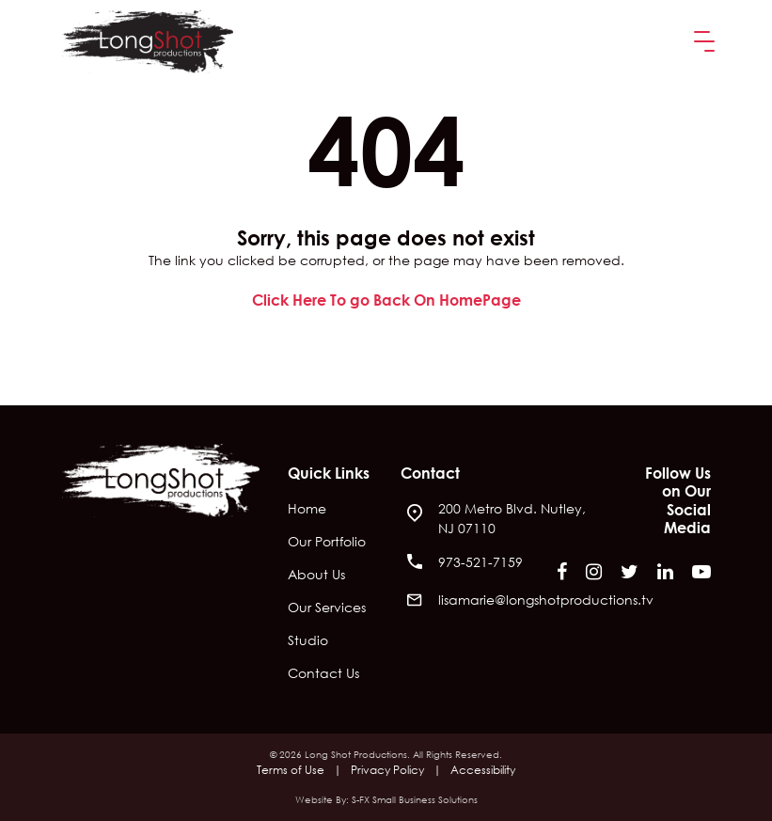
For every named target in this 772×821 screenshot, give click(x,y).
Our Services (327, 608)
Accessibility (482, 770)
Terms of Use (290, 770)
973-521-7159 (480, 562)
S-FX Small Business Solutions (415, 800)
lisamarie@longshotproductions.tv (546, 599)
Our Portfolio (327, 542)
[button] (700, 42)
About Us (316, 575)
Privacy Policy (387, 770)
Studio (308, 641)
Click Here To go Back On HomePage (386, 299)
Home (307, 509)
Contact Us (323, 674)
